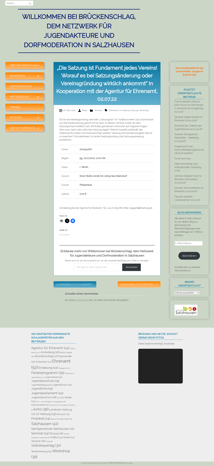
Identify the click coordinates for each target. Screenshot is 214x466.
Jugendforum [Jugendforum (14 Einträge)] (62, 384)
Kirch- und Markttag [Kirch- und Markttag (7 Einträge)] (44, 401)
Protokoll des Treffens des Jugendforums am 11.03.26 (188, 127)
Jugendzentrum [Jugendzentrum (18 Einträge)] (43, 397)
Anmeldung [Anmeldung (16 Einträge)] (50, 352)
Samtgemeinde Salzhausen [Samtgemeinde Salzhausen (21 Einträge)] (52, 428)
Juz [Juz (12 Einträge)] (60, 397)
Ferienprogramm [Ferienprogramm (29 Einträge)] (47, 373)
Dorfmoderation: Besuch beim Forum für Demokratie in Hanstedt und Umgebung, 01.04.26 (189, 106)
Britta (84, 110)
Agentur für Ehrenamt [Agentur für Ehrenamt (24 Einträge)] (50, 348)
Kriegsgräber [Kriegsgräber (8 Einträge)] (59, 402)
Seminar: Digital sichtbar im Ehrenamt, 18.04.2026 (189, 119)
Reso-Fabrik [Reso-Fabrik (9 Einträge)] (66, 419)
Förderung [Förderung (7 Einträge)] (69, 373)
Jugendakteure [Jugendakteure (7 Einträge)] (37, 377)
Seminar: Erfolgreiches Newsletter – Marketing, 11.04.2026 (187, 137)
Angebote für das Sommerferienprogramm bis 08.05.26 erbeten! (189, 149)
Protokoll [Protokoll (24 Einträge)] (40, 418)
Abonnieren (131, 267)
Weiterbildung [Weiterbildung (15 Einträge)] (41, 451)
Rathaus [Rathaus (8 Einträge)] (55, 419)
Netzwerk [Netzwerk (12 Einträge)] (63, 414)
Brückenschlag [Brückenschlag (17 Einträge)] (46, 356)
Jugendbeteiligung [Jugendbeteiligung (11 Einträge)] (41, 385)
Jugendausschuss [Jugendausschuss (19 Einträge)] (45, 380)
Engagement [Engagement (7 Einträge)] (64, 368)
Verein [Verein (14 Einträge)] (68, 437)
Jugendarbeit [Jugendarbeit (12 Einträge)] (53, 377)
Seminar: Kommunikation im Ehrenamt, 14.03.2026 (189, 190)
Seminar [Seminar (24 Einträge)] (40, 433)
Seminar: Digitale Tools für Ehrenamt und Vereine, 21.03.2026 (188, 179)
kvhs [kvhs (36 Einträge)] (41, 409)
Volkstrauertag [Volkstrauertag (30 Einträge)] (46, 445)
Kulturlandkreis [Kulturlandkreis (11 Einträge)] (40, 405)
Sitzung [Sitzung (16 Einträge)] (56, 433)
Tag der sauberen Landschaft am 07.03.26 (187, 198)
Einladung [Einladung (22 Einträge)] (48, 367)
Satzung (134, 110)
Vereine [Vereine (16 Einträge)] (38, 441)
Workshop (144, 110)
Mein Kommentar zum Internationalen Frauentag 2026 (188, 167)
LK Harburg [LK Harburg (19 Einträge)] (46, 414)
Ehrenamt (113, 110)
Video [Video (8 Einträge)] (49, 441)
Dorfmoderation (21, 86)
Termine (15, 107)
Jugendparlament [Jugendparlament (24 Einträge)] (47, 393)
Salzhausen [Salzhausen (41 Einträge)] (44, 423)
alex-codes (128, 463)
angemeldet (81, 300)
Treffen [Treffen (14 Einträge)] (56, 437)
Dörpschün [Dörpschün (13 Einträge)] (44, 361)
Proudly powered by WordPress (94, 463)
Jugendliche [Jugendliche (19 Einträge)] (42, 388)
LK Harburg (124, 110)
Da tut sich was (182, 158)
